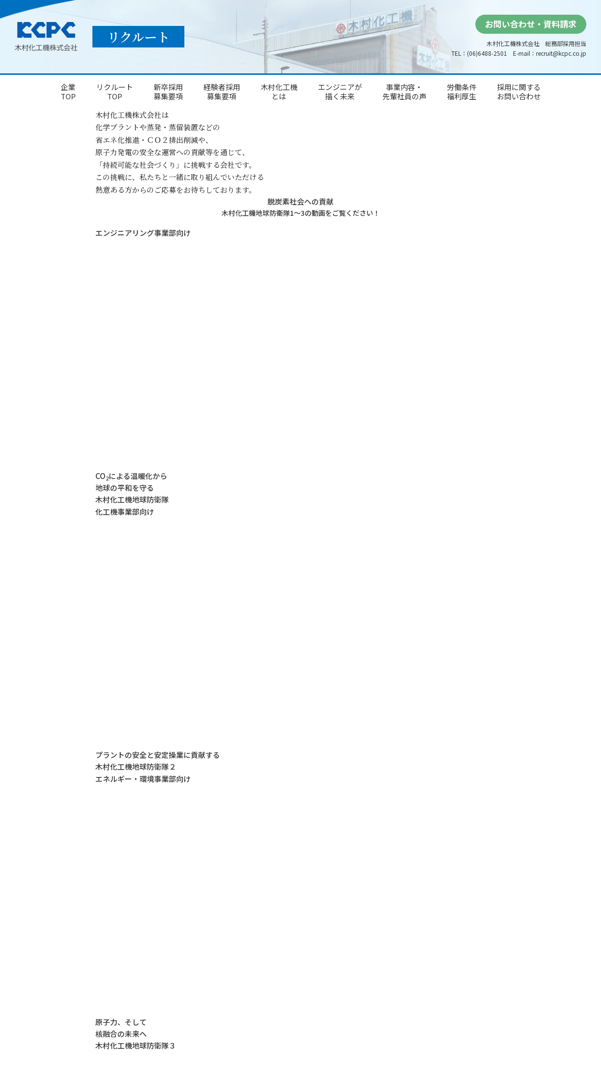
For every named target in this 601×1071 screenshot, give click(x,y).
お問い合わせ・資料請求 (531, 24)
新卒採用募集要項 (168, 92)
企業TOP (68, 92)
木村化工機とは (279, 92)
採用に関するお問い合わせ (519, 92)
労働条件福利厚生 (461, 92)
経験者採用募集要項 (221, 92)
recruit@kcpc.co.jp (561, 53)
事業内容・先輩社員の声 (404, 92)
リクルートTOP (114, 92)
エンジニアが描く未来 (340, 92)
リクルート (138, 36)
